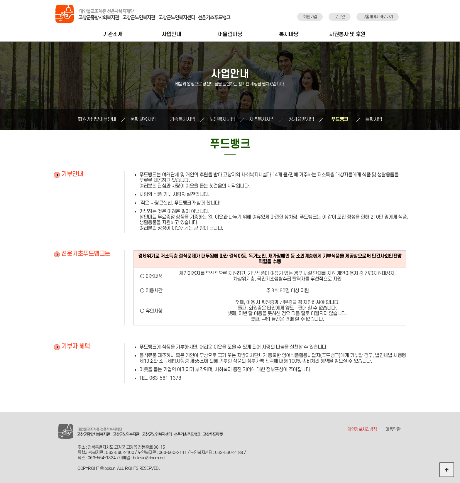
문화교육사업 (143, 119)
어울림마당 (230, 34)
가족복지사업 (182, 119)
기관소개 (112, 34)
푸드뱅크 (339, 119)
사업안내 (171, 34)
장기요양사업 (301, 119)
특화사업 (373, 119)
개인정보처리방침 (362, 429)
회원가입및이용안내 (97, 119)
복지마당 (288, 34)
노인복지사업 (222, 119)
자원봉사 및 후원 (347, 34)
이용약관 (392, 429)
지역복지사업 (262, 119)
